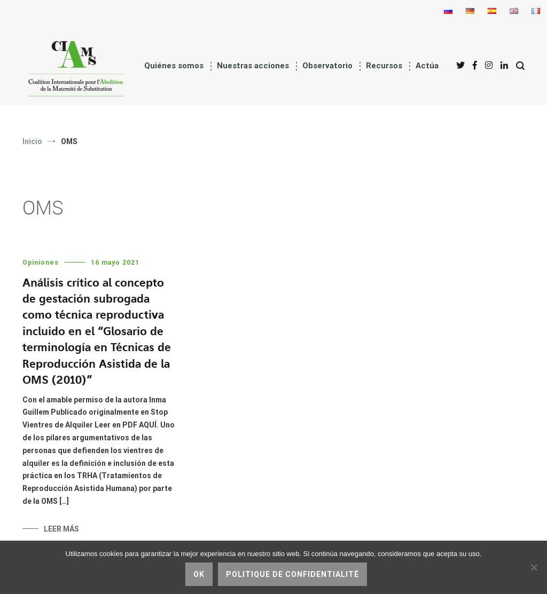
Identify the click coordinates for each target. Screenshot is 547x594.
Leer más (61, 529)
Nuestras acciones (253, 65)
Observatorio (327, 65)
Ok (199, 574)
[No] (533, 567)
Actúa (427, 65)
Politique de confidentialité (292, 574)
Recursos (384, 65)
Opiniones (40, 262)
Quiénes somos (174, 65)
